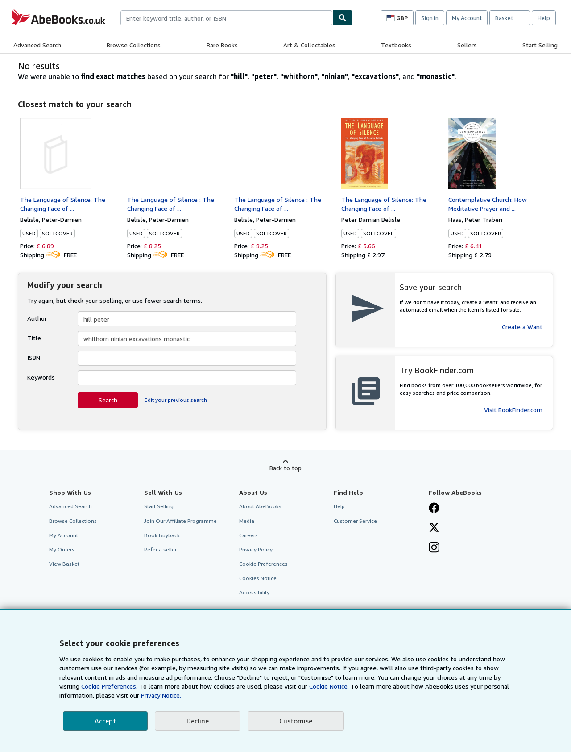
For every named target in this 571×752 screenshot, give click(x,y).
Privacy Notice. (161, 695)
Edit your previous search (176, 400)
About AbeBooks (260, 506)
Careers (248, 535)
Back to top (285, 468)
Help (544, 17)
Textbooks (396, 45)
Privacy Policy (256, 549)
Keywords (41, 377)
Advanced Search (37, 45)
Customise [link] (295, 721)
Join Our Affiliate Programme (180, 521)
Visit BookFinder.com (513, 410)
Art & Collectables (309, 45)
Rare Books (222, 45)
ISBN (33, 357)
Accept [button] (105, 721)
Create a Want (522, 326)
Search (108, 400)
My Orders (61, 549)
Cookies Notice (258, 578)
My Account (467, 17)
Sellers (467, 45)
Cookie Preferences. (109, 686)
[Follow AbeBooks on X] (434, 528)
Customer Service (355, 521)
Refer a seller (160, 549)
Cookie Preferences (263, 563)
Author (37, 318)
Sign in (430, 17)
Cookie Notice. (329, 686)
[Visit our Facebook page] (434, 508)
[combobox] (226, 17)
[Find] (342, 17)
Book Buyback (162, 535)
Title (34, 338)
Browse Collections (134, 45)
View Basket (64, 563)
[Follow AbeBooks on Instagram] (434, 548)
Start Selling (540, 45)
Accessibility (254, 592)
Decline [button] (197, 721)
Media (246, 521)
